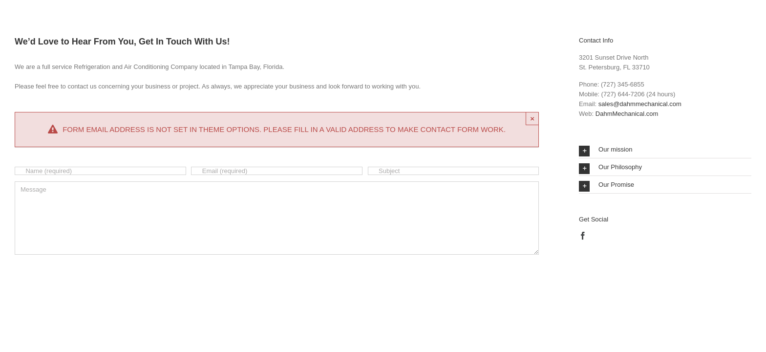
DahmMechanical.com (627, 113)
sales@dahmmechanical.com (639, 104)
